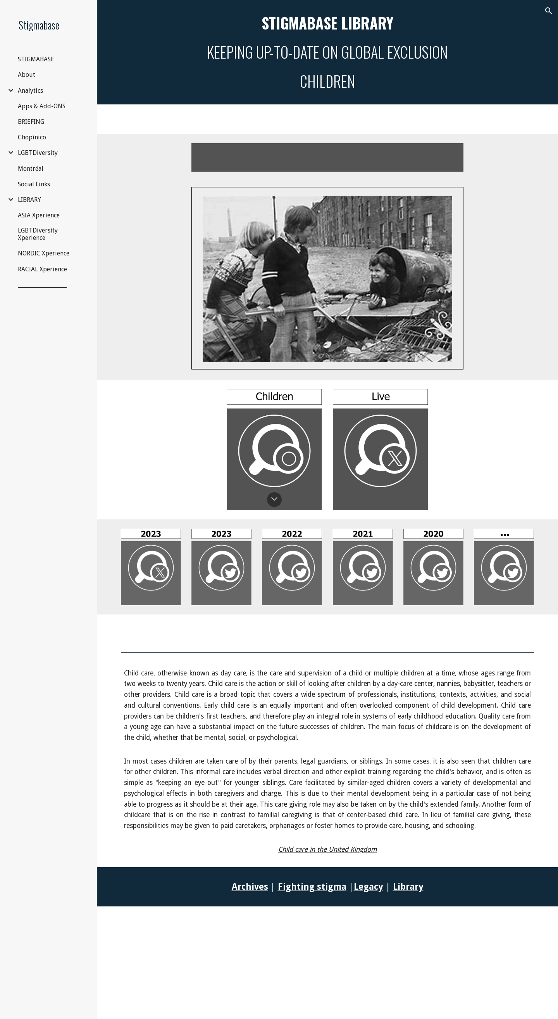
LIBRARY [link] (29, 199)
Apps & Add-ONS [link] (41, 106)
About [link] (26, 74)
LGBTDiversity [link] (38, 152)
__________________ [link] (42, 284)
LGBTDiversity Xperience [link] (38, 234)
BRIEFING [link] (31, 121)
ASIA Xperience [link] (39, 215)
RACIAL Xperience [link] (42, 269)
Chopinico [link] (32, 137)
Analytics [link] (30, 90)
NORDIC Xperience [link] (43, 253)
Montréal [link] (30, 168)
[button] (548, 11)
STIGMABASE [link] (36, 59)
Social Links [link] (34, 184)
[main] (327, 52)
